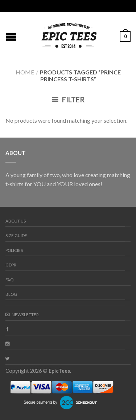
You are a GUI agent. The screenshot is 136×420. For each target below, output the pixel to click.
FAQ (9, 279)
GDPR (10, 264)
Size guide (16, 235)
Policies (14, 250)
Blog (11, 294)
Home (25, 72)
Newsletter (22, 314)
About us (15, 221)
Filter (68, 99)
